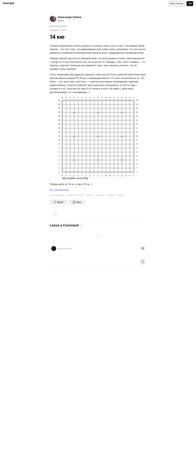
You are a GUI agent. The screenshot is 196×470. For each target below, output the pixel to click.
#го (52, 189)
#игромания (62, 189)
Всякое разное (58, 26)
